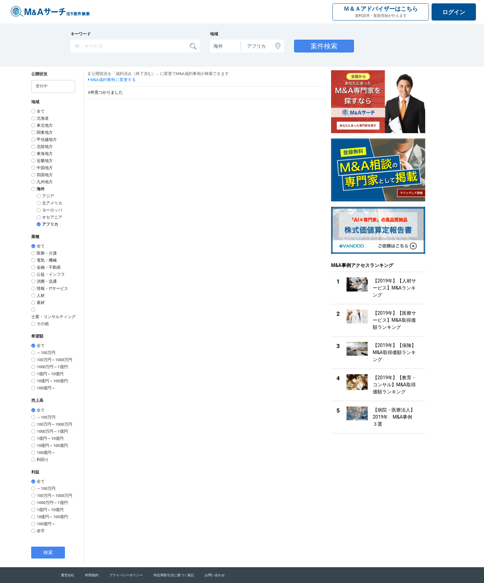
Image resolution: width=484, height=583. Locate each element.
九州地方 (45, 182)
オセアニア (52, 217)
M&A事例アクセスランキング (362, 265)
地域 (214, 34)
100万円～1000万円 (54, 359)
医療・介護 (47, 253)
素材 (41, 302)
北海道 (43, 118)
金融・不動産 (49, 267)
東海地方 (45, 153)
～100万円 (46, 352)
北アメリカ (52, 203)
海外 (41, 189)
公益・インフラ (51, 274)
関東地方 (45, 132)
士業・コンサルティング (53, 316)
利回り (43, 459)
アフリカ (50, 224)
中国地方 (45, 167)
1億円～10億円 (50, 374)
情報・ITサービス (52, 288)
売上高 (37, 400)
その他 (43, 323)
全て (41, 111)
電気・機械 (47, 260)
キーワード (81, 34)
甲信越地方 (47, 139)
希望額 (37, 336)
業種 (35, 236)
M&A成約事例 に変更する (112, 79)
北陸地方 (45, 146)
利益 (35, 472)
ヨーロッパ (52, 210)
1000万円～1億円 (52, 366)
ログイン (453, 12)
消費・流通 (47, 281)
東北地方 (45, 125)
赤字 (41, 531)
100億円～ (46, 388)
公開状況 (39, 74)
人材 (41, 295)
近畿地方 (45, 160)
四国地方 (45, 174)
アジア (48, 196)
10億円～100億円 (52, 381)
